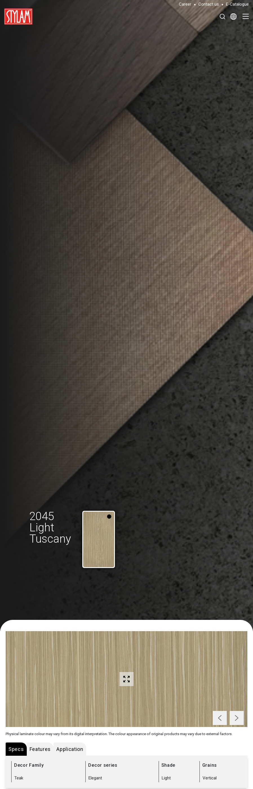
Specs (16, 749)
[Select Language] (233, 16)
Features (40, 749)
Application (69, 749)
